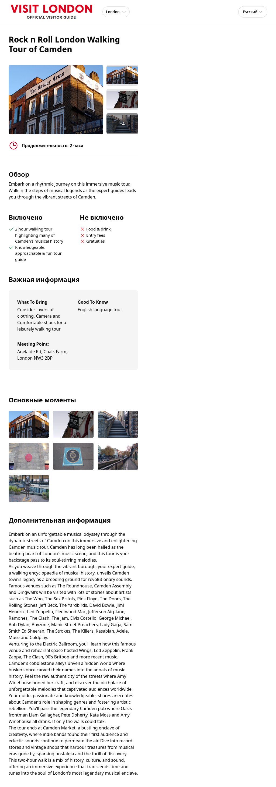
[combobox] (252, 11)
